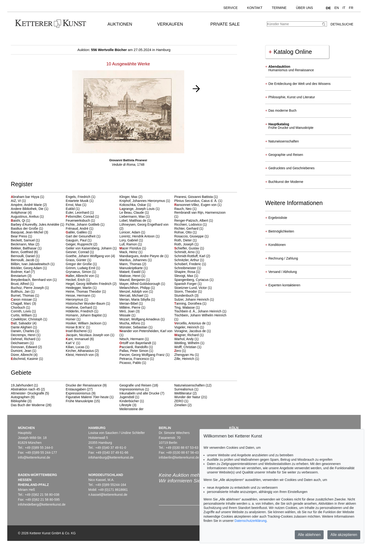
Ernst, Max (74, 205)
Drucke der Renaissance (84, 385)
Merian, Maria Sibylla (135, 299)
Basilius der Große (25, 228)
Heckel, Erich (76, 280)
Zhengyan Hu (184, 355)
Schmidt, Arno (185, 252)
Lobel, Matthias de (133, 220)
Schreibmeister (185, 268)
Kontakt (254, 8)
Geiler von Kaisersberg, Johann (89, 248)
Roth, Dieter (183, 240)
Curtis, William (22, 315)
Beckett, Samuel (23, 240)
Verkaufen (170, 24)
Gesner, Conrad (78, 252)
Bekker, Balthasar (24, 248)
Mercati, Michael (131, 295)
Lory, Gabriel (129, 240)
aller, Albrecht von (80, 276)
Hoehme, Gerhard (79, 307)
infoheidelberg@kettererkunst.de (42, 504)
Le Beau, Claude (132, 212)
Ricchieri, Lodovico (188, 224)
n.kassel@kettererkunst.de (107, 494)
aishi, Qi (18, 220)
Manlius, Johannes (133, 260)
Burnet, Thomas (23, 295)
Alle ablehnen (309, 535)
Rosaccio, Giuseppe (189, 236)
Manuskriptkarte (131, 268)
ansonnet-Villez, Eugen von (195, 205)
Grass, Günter (76, 260)
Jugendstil (126, 397)
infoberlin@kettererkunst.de (179, 457)
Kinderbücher (129, 401)
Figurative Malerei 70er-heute (87, 397)
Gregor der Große (79, 264)
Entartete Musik (77, 201)
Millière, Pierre (130, 307)
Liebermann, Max (132, 216)
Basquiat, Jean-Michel (27, 232)
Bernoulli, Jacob (23, 260)
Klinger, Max (128, 197)
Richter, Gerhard (186, 228)
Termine (279, 8)
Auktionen (119, 24)
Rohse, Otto (183, 232)
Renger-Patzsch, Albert (191, 220)
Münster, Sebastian (134, 327)
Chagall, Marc (21, 303)
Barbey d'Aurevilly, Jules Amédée (35, 224)
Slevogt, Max (184, 276)
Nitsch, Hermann (132, 339)
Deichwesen (20, 343)
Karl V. (71, 343)
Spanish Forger (186, 284)
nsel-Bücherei (77, 331)
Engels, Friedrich (78, 197)
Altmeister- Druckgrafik (27, 393)
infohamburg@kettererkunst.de (111, 457)
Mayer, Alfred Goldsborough (140, 284)
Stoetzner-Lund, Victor (191, 288)
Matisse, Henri (130, 276)
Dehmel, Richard (23, 339)
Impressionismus (131, 389)
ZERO (178, 401)
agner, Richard (186, 335)
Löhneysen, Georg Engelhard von (144, 224)
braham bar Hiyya (25, 197)
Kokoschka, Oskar (133, 205)
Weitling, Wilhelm (187, 343)
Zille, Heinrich (184, 359)
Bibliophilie (19, 401)
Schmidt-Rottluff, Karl (190, 256)
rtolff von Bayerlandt (135, 343)
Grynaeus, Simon (79, 272)
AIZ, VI (16, 201)
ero (178, 351)
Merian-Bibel (129, 303)
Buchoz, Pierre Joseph (28, 288)
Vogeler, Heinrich (187, 327)
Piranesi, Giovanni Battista (194, 197)
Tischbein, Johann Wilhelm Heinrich (200, 315)
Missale (125, 315)
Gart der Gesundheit (81, 236)
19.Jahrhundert (22, 385)
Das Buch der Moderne (28, 405)
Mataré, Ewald (130, 272)
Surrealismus (183, 389)
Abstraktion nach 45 (25, 389)
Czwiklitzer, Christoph (27, 319)
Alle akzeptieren (343, 535)
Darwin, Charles (23, 331)
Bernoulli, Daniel (23, 256)
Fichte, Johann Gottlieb (83, 224)
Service (230, 8)
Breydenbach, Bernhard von (32, 280)
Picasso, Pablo (130, 363)
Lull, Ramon (128, 244)
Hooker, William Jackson (84, 323)
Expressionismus (78, 393)
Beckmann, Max (23, 244)
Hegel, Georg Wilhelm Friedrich (89, 284)
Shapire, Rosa (185, 272)
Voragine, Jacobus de (190, 331)
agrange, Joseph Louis (137, 209)
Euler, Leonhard (78, 212)
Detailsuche (341, 24)
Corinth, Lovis (21, 311)
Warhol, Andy (184, 339)
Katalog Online (290, 51)
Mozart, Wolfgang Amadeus (140, 319)
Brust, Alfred (20, 284)
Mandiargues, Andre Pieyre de (142, 256)
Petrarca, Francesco (134, 359)
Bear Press (19, 236)
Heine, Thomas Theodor (84, 291)
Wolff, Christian (185, 347)
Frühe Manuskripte (79, 401)
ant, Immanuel (78, 339)
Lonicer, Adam (130, 232)
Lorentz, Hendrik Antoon (137, 236)
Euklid (71, 209)
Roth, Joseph (184, 244)
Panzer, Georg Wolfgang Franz (142, 355)
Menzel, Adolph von (134, 291)
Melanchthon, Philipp (135, 288)
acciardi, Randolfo (134, 347)
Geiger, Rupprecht (79, 244)
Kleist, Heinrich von (80, 355)
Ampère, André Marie (27, 205)
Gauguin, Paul (77, 240)
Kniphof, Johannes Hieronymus (142, 201)
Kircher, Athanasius (80, 351)
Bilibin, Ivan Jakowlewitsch (30, 264)
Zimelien (180, 405)
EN (336, 8)
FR (351, 8)
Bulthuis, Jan (21, 291)
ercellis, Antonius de (190, 323)
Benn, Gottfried (22, 252)
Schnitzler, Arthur (187, 260)
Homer (71, 319)
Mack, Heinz (128, 252)
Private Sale (225, 24)
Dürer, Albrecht (22, 355)
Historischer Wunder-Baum (86, 303)
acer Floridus (130, 248)
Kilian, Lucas (75, 347)
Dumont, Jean (21, 351)
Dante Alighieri (22, 327)
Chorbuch (18, 307)
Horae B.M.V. (76, 327)
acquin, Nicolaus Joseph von (88, 335)
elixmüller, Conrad (80, 216)
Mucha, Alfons (130, 323)
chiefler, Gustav (187, 248)
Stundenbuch (184, 295)
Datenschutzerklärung (250, 521)
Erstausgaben (76, 389)
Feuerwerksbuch (78, 220)
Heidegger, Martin (79, 288)
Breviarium (19, 276)
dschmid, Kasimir (25, 359)
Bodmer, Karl (21, 272)
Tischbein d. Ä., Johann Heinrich (198, 311)
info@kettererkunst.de (34, 457)
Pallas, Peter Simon (134, 351)
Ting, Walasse (185, 307)
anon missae (22, 299)
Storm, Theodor (186, 291)
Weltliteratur (183, 393)
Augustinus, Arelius (25, 216)
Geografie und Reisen (135, 385)
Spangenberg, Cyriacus (191, 280)
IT (343, 8)
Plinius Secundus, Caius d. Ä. (196, 201)
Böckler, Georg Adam (27, 268)
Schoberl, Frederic (188, 264)
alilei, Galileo (77, 232)
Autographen (20, 397)
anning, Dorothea (188, 303)
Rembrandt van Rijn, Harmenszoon (200, 212)
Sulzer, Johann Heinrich (192, 299)
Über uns (304, 8)
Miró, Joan (127, 311)
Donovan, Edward (24, 347)
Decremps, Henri (23, 335)
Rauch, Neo (183, 209)
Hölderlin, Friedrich (80, 311)
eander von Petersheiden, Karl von (145, 331)
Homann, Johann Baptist (84, 315)
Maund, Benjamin (132, 280)
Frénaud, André (77, 228)
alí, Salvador (21, 323)
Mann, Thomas (130, 264)
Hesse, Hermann (78, 295)
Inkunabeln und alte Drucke (139, 393)
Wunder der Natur (187, 397)
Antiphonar (19, 212)
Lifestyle (125, 405)
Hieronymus (75, 299)
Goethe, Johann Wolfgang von (88, 256)
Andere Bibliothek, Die (27, 209)
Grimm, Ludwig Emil (81, 268)
